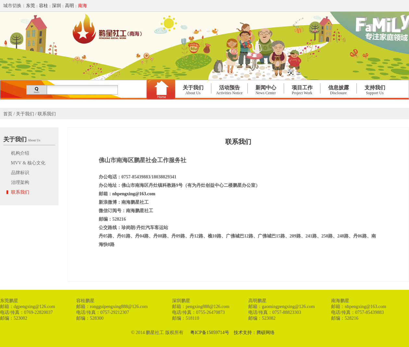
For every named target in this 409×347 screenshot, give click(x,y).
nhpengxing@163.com (133, 193)
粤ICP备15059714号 (209, 332)
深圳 (56, 5)
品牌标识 (19, 172)
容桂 (43, 5)
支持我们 (375, 90)
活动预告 (229, 90)
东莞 (30, 5)
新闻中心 (265, 90)
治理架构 (19, 182)
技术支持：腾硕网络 (254, 332)
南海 (82, 5)
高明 (69, 5)
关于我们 (193, 90)
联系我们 (19, 192)
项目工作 (302, 90)
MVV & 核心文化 (27, 163)
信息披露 (338, 90)
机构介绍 (19, 153)
